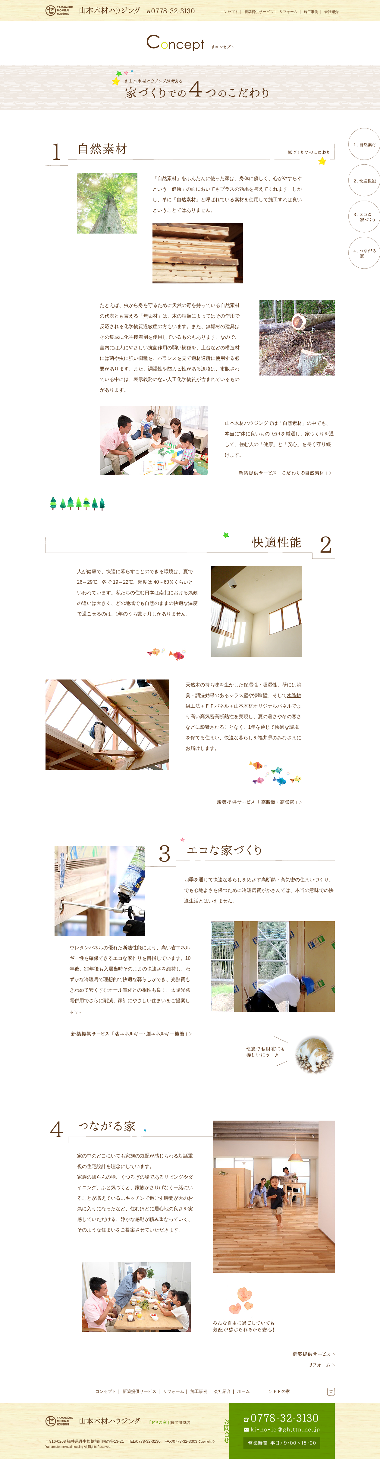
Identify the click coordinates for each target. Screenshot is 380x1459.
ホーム (243, 1391)
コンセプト (229, 12)
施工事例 (311, 12)
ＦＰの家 (279, 1391)
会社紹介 (331, 12)
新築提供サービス (258, 12)
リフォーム (288, 12)
